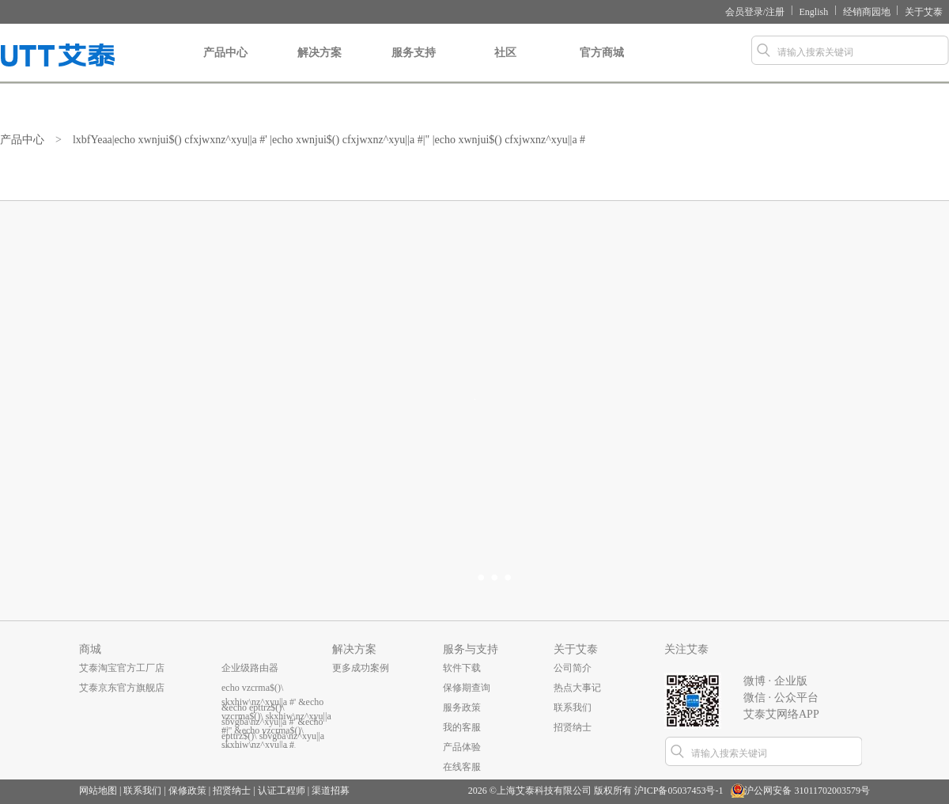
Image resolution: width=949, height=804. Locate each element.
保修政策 (187, 790)
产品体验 (462, 747)
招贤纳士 (573, 727)
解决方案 (319, 65)
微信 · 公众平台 (781, 698)
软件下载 (462, 667)
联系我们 (573, 707)
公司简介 (573, 667)
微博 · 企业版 (775, 681)
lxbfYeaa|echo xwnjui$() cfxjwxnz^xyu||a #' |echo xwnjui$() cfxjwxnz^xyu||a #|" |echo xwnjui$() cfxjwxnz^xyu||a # (334, 140)
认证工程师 (281, 790)
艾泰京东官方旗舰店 (121, 687)
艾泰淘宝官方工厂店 (121, 667)
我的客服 (462, 727)
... (225, 727)
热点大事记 (577, 687)
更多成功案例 (360, 667)
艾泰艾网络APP (781, 714)
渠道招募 (331, 790)
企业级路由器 (249, 667)
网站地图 (98, 790)
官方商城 (601, 65)
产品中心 (225, 65)
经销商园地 (866, 11)
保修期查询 (466, 687)
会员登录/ (745, 11)
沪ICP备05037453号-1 (679, 790)
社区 (505, 65)
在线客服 (462, 766)
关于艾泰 (924, 11)
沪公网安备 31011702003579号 (807, 790)
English (814, 11)
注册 (775, 11)
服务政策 (462, 707)
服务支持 (413, 65)
